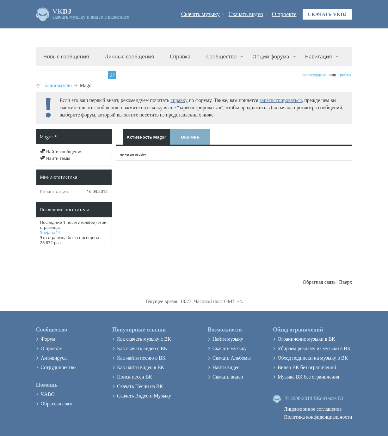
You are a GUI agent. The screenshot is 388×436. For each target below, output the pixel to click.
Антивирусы (54, 358)
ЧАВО (48, 394)
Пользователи (57, 85)
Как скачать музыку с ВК (144, 339)
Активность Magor (146, 137)
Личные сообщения (129, 56)
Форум (48, 339)
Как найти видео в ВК (140, 367)
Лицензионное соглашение (313, 409)
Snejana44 (50, 232)
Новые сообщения (66, 56)
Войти (345, 75)
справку (179, 100)
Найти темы (55, 158)
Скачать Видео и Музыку (144, 395)
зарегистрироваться (281, 100)
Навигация (318, 56)
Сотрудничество (58, 367)
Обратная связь (319, 282)
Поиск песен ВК (134, 376)
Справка (180, 56)
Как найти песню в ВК (141, 358)
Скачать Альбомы (231, 358)
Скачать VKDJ (327, 14)
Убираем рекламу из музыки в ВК (314, 348)
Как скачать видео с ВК (142, 348)
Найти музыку (227, 339)
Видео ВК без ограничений (307, 367)
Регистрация (314, 75)
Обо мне (190, 137)
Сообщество (221, 56)
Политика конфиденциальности (318, 417)
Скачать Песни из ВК (140, 386)
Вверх (345, 282)
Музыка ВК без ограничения (308, 376)
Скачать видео (246, 14)
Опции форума (270, 56)
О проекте (284, 14)
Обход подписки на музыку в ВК (313, 358)
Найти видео (226, 367)
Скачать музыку (200, 14)
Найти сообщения (61, 151)
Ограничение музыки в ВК (306, 339)
